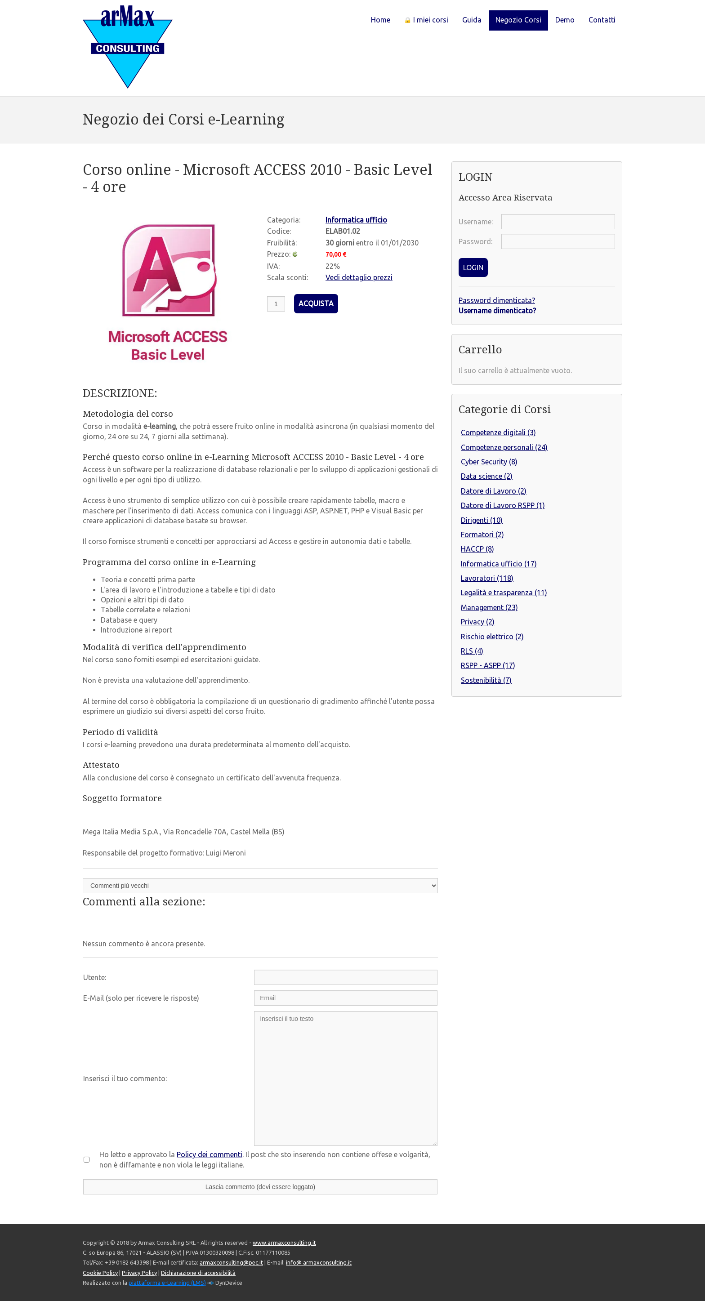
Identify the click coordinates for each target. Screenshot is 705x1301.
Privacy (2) (478, 622)
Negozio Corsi (518, 20)
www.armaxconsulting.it (284, 1242)
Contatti (602, 20)
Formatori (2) (482, 534)
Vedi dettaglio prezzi (359, 277)
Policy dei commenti (209, 1154)
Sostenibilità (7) (486, 680)
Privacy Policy (139, 1273)
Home (380, 20)
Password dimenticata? (497, 300)
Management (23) (489, 607)
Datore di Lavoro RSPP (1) (503, 505)
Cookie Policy (100, 1273)
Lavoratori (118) (487, 578)
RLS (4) (472, 651)
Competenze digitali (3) (498, 432)
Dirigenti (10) (482, 520)
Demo (565, 20)
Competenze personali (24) (504, 447)
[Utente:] (345, 977)
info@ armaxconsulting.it (319, 1262)
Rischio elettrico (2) (492, 637)
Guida (472, 20)
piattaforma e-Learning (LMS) (167, 1282)
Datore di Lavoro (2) (494, 491)
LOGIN (473, 267)
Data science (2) (487, 476)
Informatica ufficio (356, 220)
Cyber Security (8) (489, 462)
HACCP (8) (477, 549)
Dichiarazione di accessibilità (198, 1273)
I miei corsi (426, 20)
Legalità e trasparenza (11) (504, 592)
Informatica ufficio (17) (499, 564)
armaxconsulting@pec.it (231, 1262)
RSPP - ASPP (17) (488, 665)
